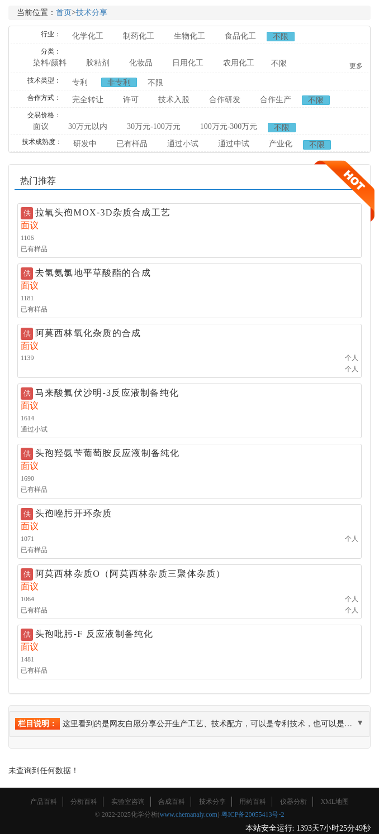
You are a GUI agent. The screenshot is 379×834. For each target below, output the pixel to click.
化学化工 (87, 36)
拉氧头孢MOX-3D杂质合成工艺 (103, 212)
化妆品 (141, 63)
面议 (41, 126)
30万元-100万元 (154, 126)
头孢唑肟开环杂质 (73, 513)
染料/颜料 (50, 63)
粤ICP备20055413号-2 (253, 814)
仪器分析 (293, 802)
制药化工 (138, 36)
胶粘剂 (98, 63)
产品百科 (43, 802)
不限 (280, 36)
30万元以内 (87, 126)
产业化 (280, 144)
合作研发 (224, 99)
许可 (131, 99)
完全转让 (87, 99)
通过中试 (233, 144)
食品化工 (240, 36)
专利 (80, 82)
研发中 (85, 144)
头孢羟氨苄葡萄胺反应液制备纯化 (107, 453)
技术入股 (174, 99)
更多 (356, 66)
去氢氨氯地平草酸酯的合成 (93, 272)
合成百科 (171, 802)
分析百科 (83, 802)
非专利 (119, 82)
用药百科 (252, 802)
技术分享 (91, 12)
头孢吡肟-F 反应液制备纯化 (94, 634)
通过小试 (182, 144)
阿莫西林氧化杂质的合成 (88, 333)
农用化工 (238, 63)
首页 (64, 12)
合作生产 (275, 99)
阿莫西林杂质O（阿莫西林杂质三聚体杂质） (130, 573)
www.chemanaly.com (188, 814)
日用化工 (187, 63)
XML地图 (334, 802)
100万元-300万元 (229, 126)
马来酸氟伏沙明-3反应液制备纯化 (107, 392)
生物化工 (189, 36)
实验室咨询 (128, 802)
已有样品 (132, 144)
